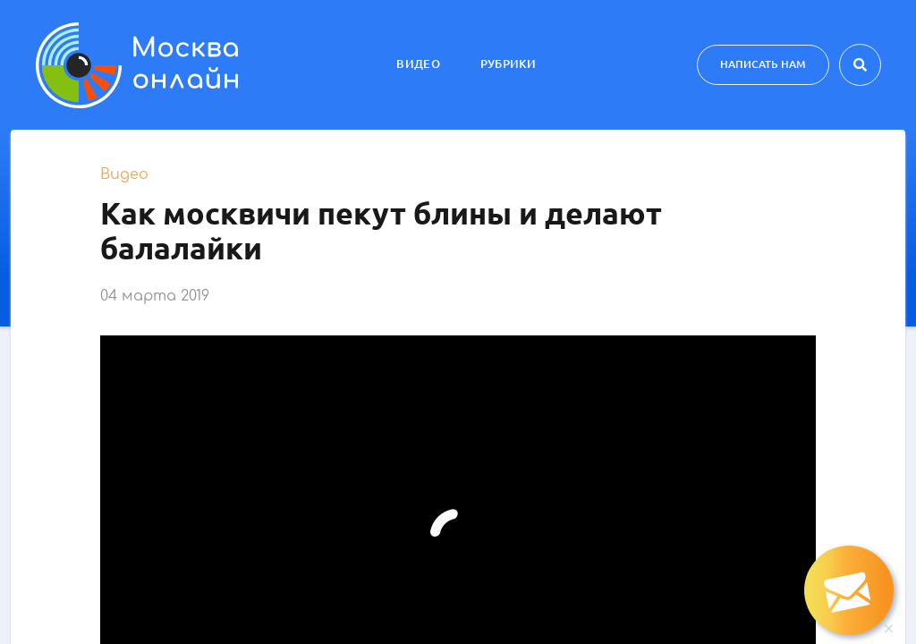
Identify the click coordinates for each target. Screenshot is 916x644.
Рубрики (508, 63)
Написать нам (763, 64)
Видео (418, 63)
